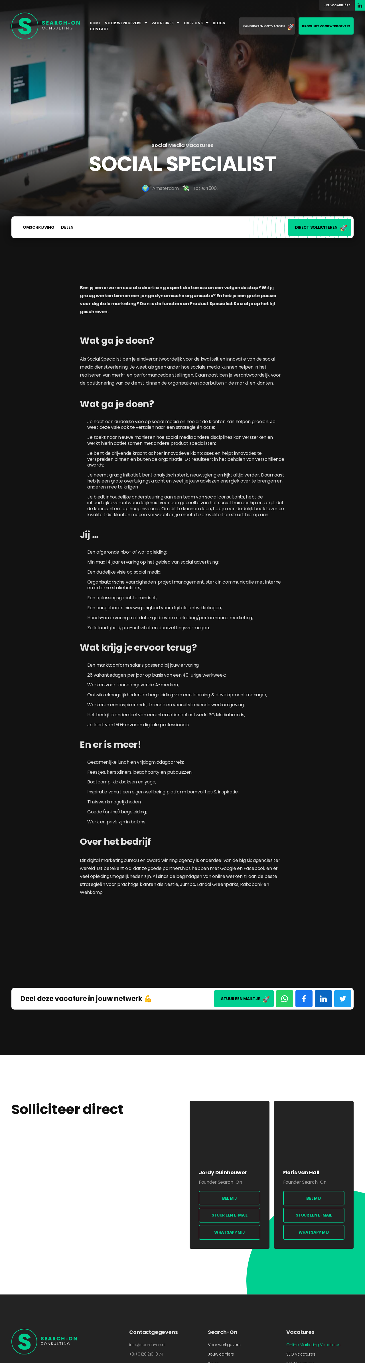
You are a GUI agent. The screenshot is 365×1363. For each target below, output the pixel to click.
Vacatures (165, 23)
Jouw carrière (337, 5)
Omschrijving (38, 227)
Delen (67, 227)
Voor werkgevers (126, 23)
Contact (99, 29)
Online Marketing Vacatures (313, 1345)
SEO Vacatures (300, 1354)
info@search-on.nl (147, 1345)
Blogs (219, 23)
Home (95, 23)
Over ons (196, 23)
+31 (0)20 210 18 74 (146, 1354)
